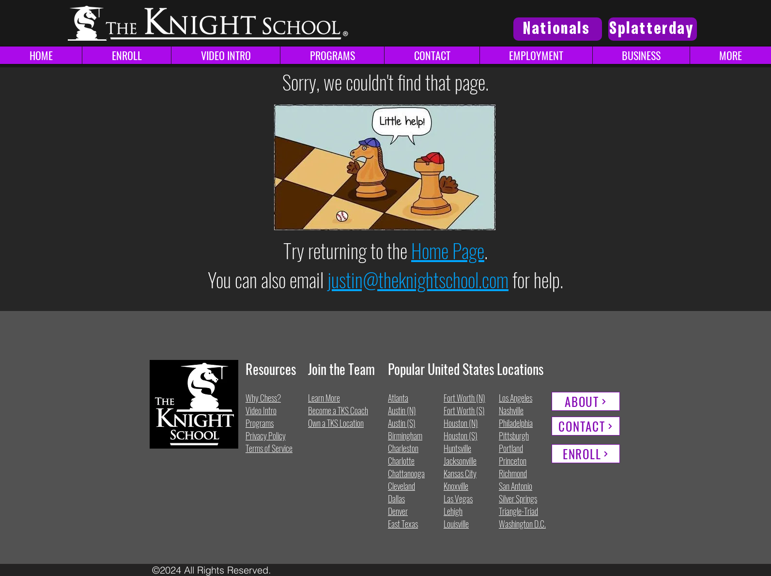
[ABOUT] (586, 401)
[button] (730, 55)
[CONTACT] (586, 426)
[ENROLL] (586, 453)
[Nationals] (557, 29)
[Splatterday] (652, 29)
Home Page (447, 250)
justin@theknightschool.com (418, 279)
